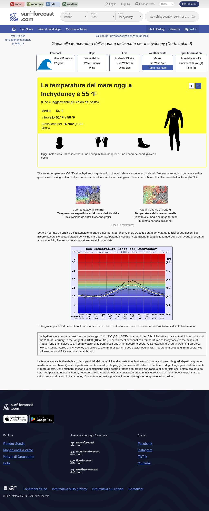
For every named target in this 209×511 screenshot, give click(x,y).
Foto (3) (191, 67)
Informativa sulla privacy (69, 489)
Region (94, 13)
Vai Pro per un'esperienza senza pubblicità (18, 39)
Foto (6, 463)
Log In (112, 4)
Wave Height (92, 58)
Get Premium (189, 4)
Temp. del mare (157, 67)
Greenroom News (76, 29)
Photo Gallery (156, 29)
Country (66, 13)
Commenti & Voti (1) (191, 63)
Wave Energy (92, 63)
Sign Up (126, 4)
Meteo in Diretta (124, 58)
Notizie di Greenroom (18, 456)
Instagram (145, 450)
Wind (92, 67)
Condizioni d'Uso (35, 489)
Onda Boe (125, 67)
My (191, 29)
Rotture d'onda (13, 443)
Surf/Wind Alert (157, 63)
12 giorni (59, 63)
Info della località (191, 58)
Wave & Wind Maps (49, 29)
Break (120, 13)
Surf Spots (26, 29)
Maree (157, 58)
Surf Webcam (125, 63)
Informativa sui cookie (107, 489)
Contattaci (135, 489)
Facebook (145, 443)
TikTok (142, 456)
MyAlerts (174, 29)
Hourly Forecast (63, 58)
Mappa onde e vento (18, 450)
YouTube (144, 463)
